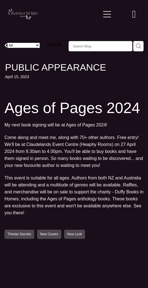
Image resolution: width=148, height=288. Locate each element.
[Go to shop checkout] (133, 14)
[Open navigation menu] (107, 14)
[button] (120, 14)
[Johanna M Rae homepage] (54, 14)
